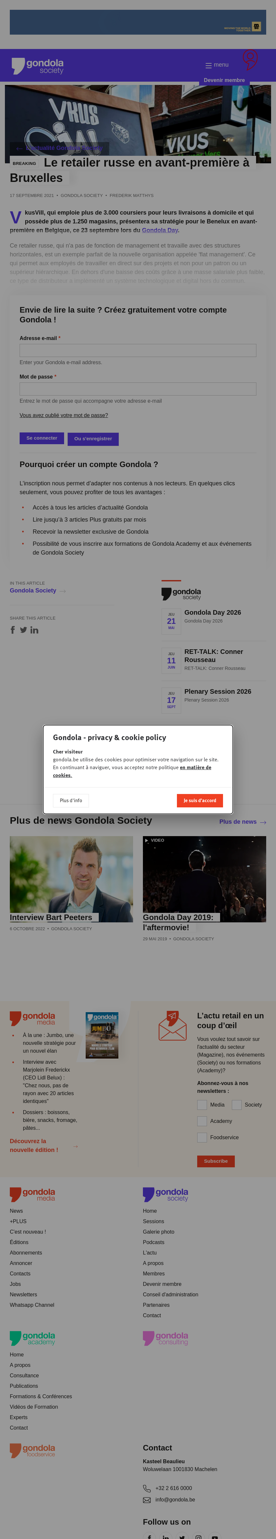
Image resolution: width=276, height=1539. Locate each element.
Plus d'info (71, 800)
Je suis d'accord (200, 800)
